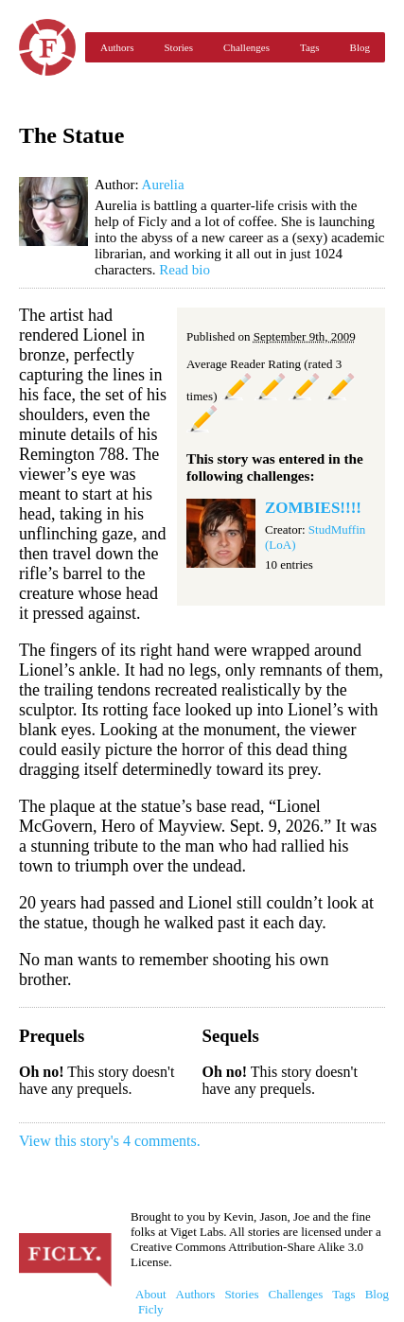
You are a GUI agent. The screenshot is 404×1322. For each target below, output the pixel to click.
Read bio (184, 269)
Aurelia (163, 184)
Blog (360, 47)
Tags (310, 47)
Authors (116, 47)
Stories (178, 47)
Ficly (47, 47)
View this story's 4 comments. (110, 1141)
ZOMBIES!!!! (313, 508)
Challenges (246, 47)
